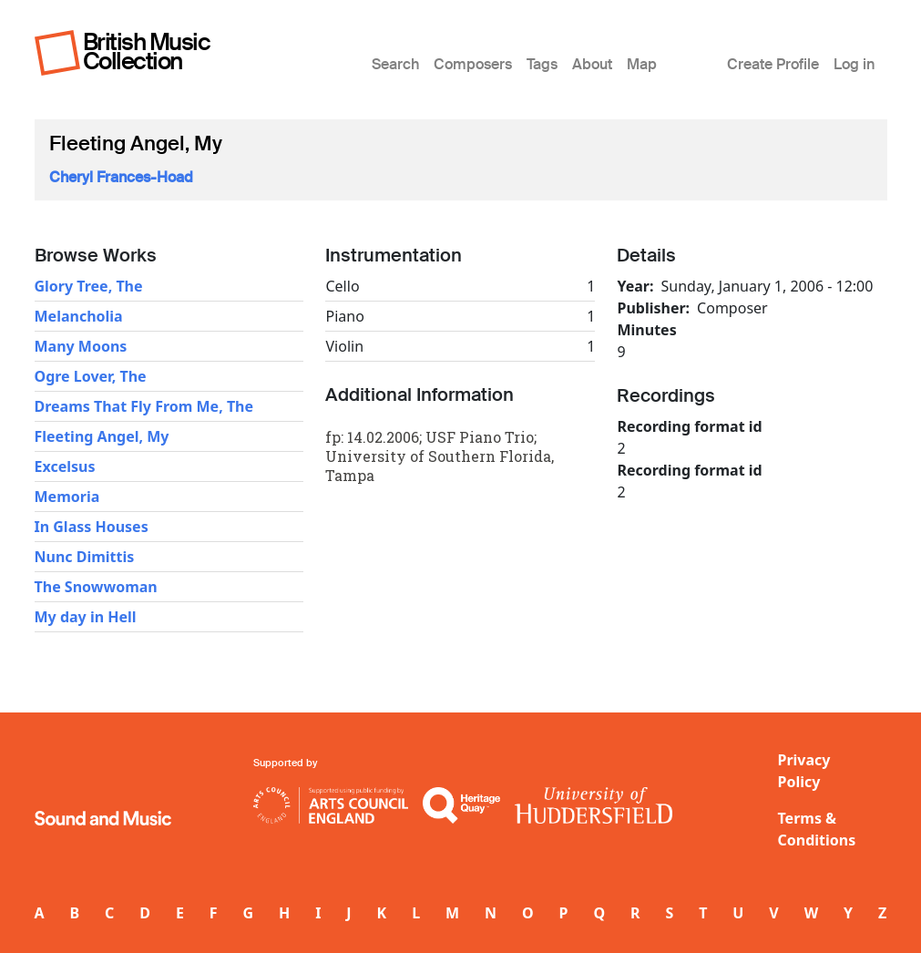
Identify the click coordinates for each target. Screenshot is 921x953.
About (592, 64)
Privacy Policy (804, 771)
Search (395, 64)
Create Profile (773, 64)
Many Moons (81, 346)
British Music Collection (146, 51)
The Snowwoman (96, 587)
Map (642, 64)
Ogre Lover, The (91, 376)
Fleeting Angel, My (102, 436)
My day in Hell (86, 617)
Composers (473, 64)
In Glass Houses (91, 527)
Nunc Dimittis (85, 557)
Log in (854, 64)
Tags (542, 64)
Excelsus (65, 466)
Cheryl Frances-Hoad (121, 177)
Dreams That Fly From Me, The (144, 406)
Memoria (67, 497)
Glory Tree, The (89, 286)
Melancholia (79, 316)
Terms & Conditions (817, 829)
